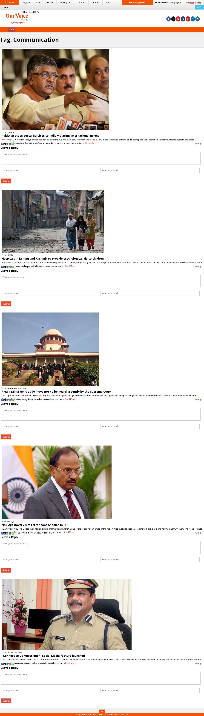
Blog (108, 2)
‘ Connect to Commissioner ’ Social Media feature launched (43, 656)
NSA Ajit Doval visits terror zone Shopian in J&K (35, 525)
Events (6, 7)
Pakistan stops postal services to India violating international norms (50, 135)
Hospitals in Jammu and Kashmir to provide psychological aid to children (53, 258)
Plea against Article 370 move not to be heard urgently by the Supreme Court (57, 391)
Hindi (38, 2)
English (26, 2)
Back (11, 29)
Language (168, 2)
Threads (82, 2)
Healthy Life (65, 2)
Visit (198, 144)
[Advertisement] (102, 18)
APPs (199, 7)
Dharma (96, 2)
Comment (49, 144)
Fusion (50, 2)
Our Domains (9, 2)
